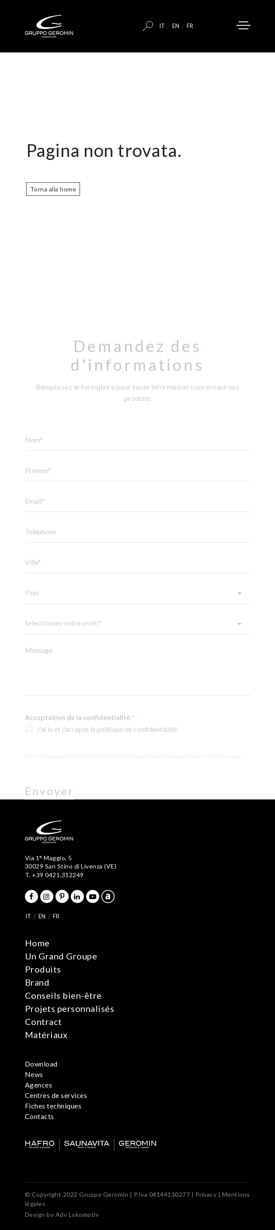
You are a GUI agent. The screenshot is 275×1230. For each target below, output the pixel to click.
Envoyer (49, 799)
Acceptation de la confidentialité (80, 725)
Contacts (39, 1116)
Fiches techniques (53, 1105)
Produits (43, 969)
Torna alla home (53, 189)
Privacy (206, 1194)
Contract (43, 1021)
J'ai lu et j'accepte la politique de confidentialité (107, 737)
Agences (38, 1085)
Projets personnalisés (70, 1008)
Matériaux (46, 1034)
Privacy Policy (162, 764)
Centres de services (56, 1095)
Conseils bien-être (63, 995)
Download (41, 1064)
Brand (37, 982)
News (34, 1074)
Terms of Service (208, 764)
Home (37, 943)
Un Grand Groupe (61, 956)
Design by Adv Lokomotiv (62, 1214)
